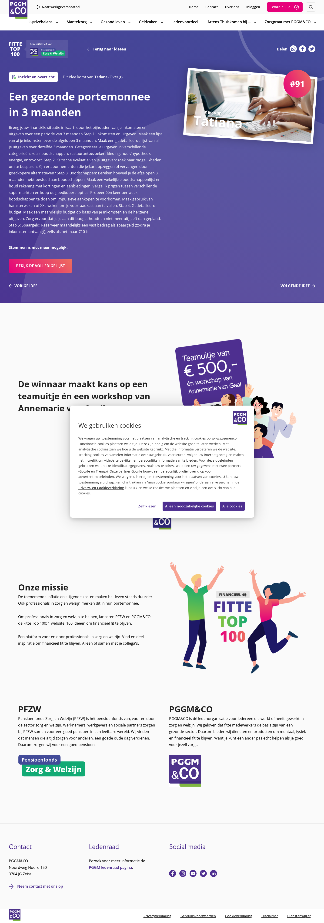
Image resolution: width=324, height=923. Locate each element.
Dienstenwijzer (299, 916)
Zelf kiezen (147, 506)
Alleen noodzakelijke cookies (189, 506)
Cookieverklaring (238, 916)
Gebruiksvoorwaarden (198, 916)
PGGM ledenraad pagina (110, 867)
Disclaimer (269, 916)
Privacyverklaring (157, 916)
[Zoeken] (310, 7)
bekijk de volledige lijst (40, 265)
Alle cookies (232, 506)
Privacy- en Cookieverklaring (101, 488)
